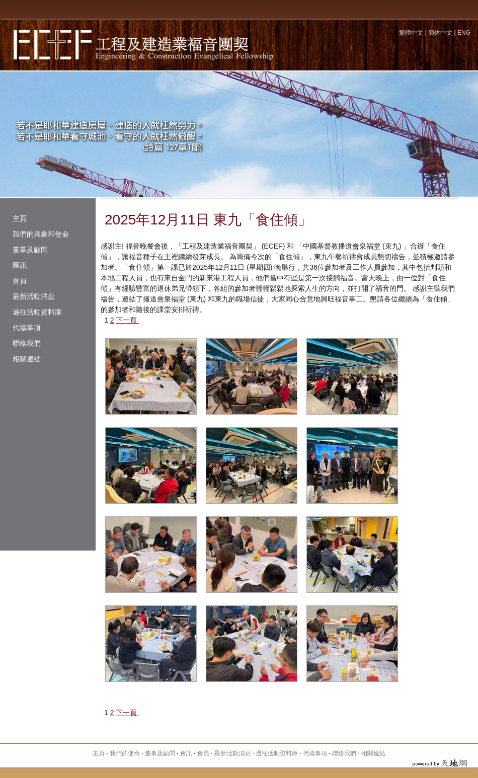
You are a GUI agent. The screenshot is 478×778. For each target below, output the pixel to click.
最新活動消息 (34, 296)
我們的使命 (125, 753)
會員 (20, 281)
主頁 (20, 218)
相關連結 (27, 359)
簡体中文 (440, 32)
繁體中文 (411, 32)
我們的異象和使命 (41, 234)
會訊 (186, 753)
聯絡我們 (27, 343)
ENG (463, 32)
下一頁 (127, 320)
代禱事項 (27, 328)
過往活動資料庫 (37, 312)
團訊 (20, 265)
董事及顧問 (30, 250)
